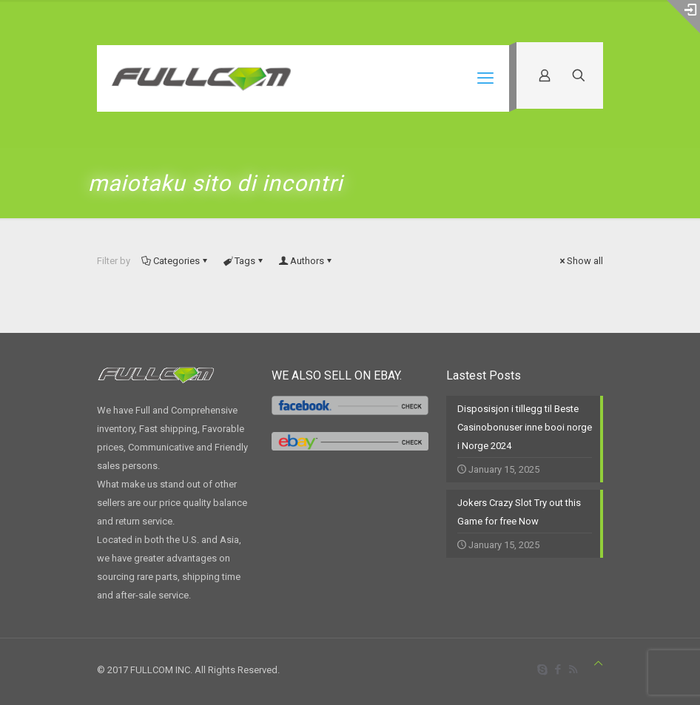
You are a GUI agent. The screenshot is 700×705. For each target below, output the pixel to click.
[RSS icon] (573, 669)
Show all (580, 260)
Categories (175, 260)
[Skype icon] (542, 669)
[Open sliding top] (683, 16)
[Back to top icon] (598, 663)
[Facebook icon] (557, 669)
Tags (244, 260)
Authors (306, 260)
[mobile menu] (485, 78)
